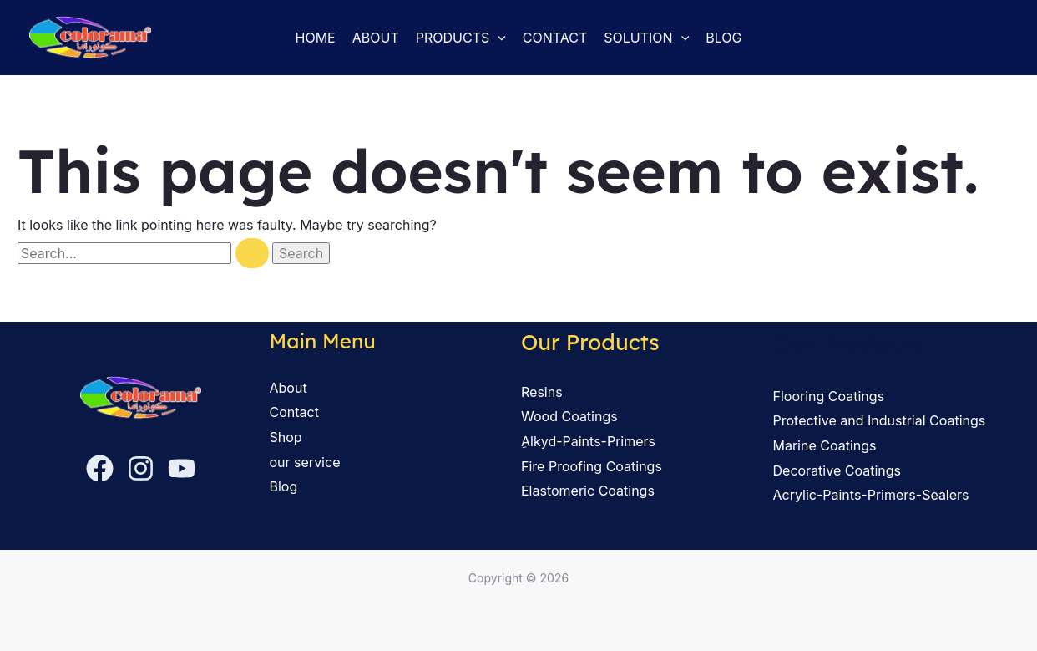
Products (461, 37)
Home (316, 37)
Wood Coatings (569, 416)
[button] (497, 37)
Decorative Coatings (837, 470)
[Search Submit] (252, 253)
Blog (723, 37)
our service (305, 462)
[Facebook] (99, 468)
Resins (542, 392)
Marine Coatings (825, 445)
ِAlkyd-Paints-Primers (588, 441)
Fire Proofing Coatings (591, 466)
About (375, 37)
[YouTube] (181, 468)
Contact (555, 37)
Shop (286, 437)
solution (646, 37)
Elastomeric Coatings (588, 490)
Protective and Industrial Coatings (879, 420)
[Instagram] (140, 468)
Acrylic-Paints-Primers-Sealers (871, 494)
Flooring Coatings (829, 396)
